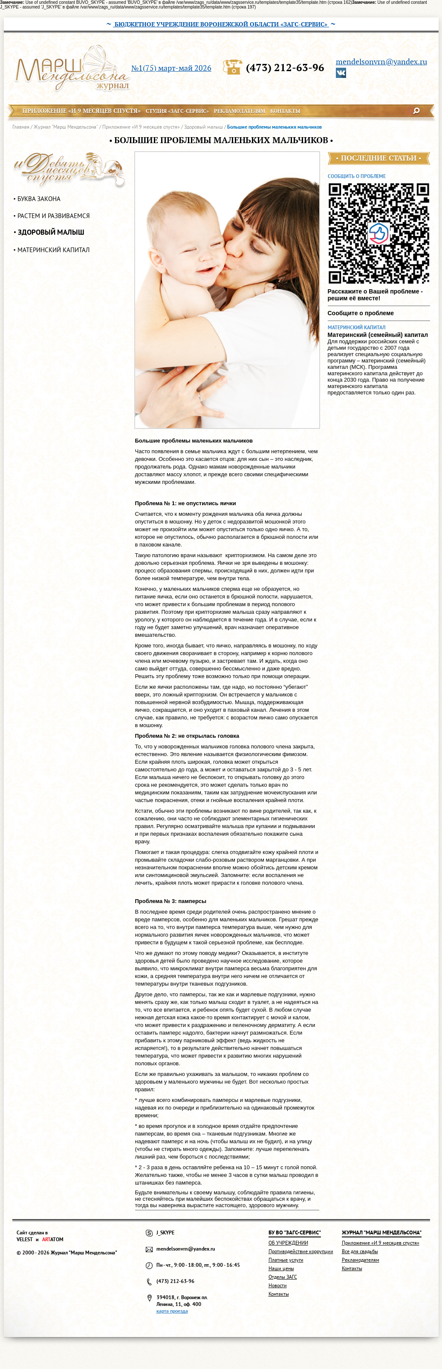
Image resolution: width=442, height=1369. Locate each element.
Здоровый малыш (203, 127)
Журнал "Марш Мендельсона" (66, 127)
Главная (20, 127)
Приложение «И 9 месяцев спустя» (141, 127)
